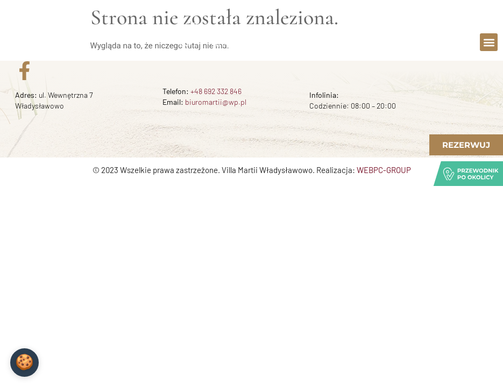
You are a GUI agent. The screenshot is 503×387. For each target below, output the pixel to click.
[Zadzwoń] (191, 36)
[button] (489, 42)
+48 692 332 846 (216, 91)
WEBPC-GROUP (384, 170)
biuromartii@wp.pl (215, 101)
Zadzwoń (227, 32)
